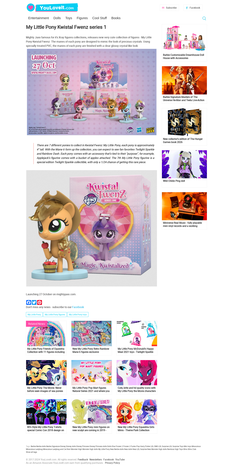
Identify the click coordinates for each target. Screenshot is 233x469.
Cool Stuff (99, 18)
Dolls (57, 18)
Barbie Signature (53, 446)
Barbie (33, 446)
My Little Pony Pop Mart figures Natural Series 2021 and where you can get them (91, 389)
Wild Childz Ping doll (174, 181)
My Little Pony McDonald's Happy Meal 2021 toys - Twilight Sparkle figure (136, 350)
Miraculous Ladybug (34, 449)
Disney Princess (82, 446)
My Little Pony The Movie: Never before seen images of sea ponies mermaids (45, 389)
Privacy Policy (112, 462)
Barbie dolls (41, 446)
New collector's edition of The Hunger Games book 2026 (183, 140)
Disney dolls (71, 446)
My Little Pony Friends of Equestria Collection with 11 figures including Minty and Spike (46, 350)
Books (116, 18)
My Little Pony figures (55, 314)
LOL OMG (154, 446)
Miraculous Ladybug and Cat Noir (56, 449)
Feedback (83, 459)
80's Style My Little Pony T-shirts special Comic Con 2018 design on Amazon (45, 429)
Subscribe (171, 7)
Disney (63, 446)
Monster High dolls (90, 449)
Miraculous (196, 446)
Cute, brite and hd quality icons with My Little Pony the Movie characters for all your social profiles (137, 389)
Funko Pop (135, 446)
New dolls (128, 449)
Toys (68, 18)
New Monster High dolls (157, 449)
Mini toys (187, 446)
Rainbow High (173, 449)
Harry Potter (145, 446)
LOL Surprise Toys (176, 446)
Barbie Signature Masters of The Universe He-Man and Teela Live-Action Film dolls (183, 98)
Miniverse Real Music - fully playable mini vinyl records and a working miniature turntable (182, 224)
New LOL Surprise (140, 449)
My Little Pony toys (78, 314)
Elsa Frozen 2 (117, 446)
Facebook (195, 7)
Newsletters (95, 459)
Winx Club (192, 449)
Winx (185, 449)
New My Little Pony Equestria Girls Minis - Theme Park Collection (136, 429)
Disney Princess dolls (98, 446)
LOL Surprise (163, 446)
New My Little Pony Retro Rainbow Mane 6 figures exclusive (90, 350)
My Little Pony (34, 314)
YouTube (120, 459)
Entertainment (38, 18)
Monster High (76, 449)
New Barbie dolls (117, 449)
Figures (82, 18)
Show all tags (31, 452)
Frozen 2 (126, 446)
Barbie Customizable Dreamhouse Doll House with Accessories (183, 56)
